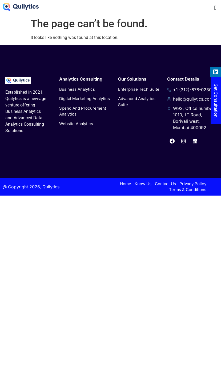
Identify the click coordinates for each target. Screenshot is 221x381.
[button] (215, 8)
